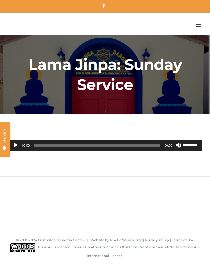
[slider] (97, 145)
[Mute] (178, 145)
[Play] (16, 145)
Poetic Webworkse (126, 240)
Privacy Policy (157, 240)
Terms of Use (183, 240)
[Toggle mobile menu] (199, 26)
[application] (105, 145)
